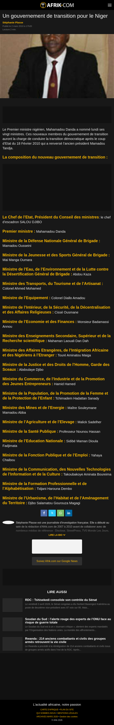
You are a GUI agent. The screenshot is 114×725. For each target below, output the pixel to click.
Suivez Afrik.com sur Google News (56, 561)
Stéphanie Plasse (13, 22)
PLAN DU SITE (67, 709)
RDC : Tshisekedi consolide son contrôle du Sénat (61, 600)
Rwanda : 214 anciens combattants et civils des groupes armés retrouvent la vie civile (65, 640)
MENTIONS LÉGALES (68, 713)
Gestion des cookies (69, 716)
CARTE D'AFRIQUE (49, 709)
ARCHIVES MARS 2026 (47, 716)
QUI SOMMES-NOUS (46, 713)
